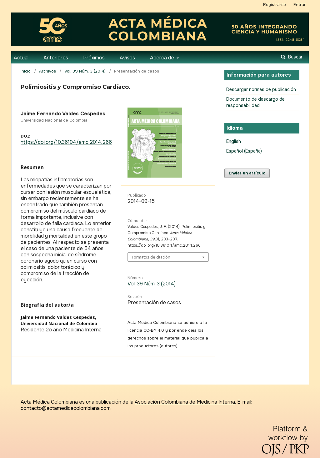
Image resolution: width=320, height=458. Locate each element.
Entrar (299, 4)
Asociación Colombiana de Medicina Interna (185, 402)
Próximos (94, 57)
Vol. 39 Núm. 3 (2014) (85, 71)
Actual (21, 57)
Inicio (26, 71)
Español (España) (244, 151)
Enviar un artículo (247, 173)
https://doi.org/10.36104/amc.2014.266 (66, 142)
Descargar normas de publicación (261, 89)
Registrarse (274, 4)
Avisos (127, 57)
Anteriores (55, 57)
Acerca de (162, 57)
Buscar (294, 57)
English (233, 141)
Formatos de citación (151, 257)
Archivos (47, 71)
